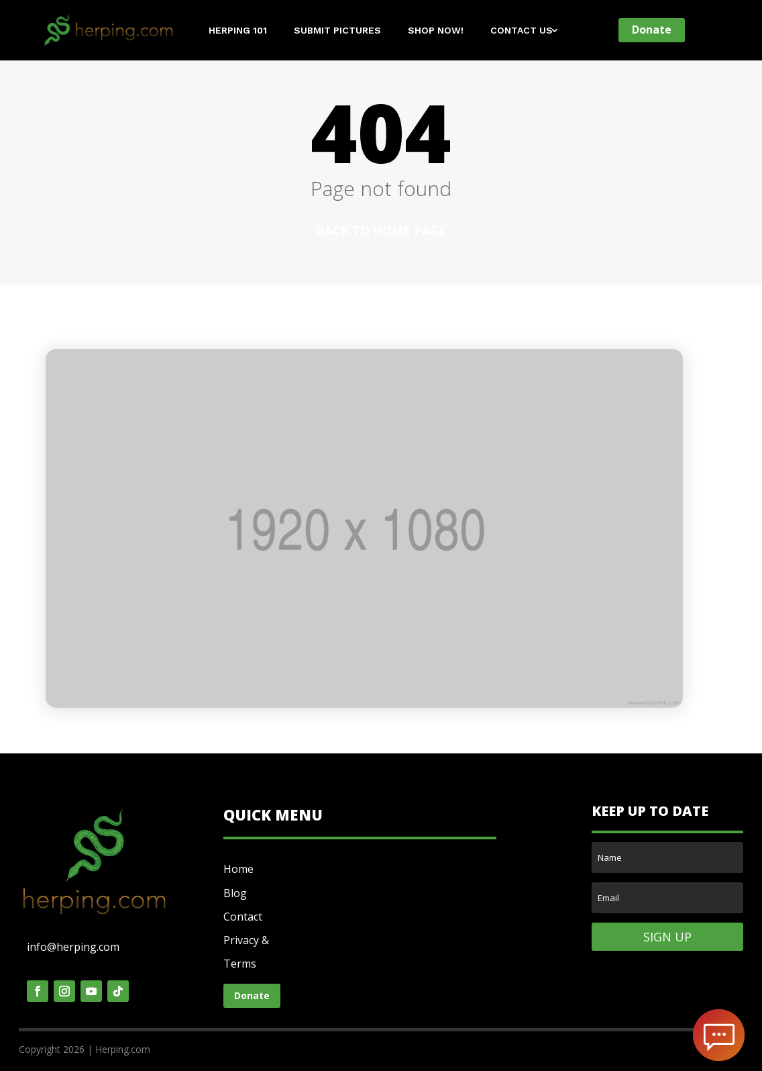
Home (238, 869)
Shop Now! (436, 31)
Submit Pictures (337, 31)
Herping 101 (238, 31)
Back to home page (381, 230)
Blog (235, 893)
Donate (651, 29)
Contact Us (521, 31)
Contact (242, 916)
